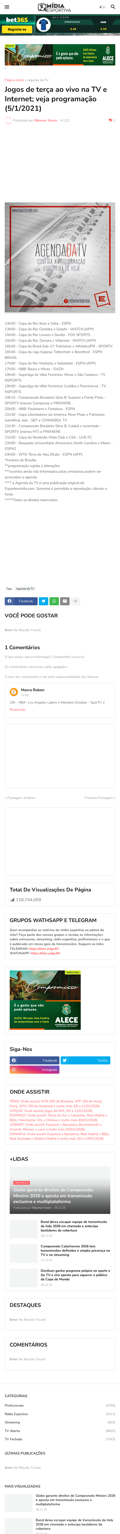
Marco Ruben (32, 690)
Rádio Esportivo (60, 1414)
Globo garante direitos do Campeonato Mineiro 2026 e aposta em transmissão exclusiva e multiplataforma (75, 1500)
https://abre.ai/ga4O (44, 949)
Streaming (60, 1422)
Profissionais (60, 1405)
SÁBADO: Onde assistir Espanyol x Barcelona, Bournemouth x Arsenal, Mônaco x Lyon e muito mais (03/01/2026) (56, 1127)
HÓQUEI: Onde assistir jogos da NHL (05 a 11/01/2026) (51, 1111)
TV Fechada (60, 1439)
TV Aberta (60, 1431)
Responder (18, 709)
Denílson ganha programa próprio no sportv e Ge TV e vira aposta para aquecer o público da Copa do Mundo (75, 1275)
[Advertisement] (60, 163)
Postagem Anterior (21, 798)
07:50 (24, 695)
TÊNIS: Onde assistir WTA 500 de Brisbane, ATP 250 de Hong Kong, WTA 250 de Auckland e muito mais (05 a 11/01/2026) (56, 1103)
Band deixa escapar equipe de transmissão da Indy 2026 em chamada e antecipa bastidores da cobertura (74, 1226)
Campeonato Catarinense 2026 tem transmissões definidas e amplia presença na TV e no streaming (75, 1250)
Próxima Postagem (99, 798)
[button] (6, 7)
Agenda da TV (38, 80)
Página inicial (14, 80)
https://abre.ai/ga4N (45, 953)
